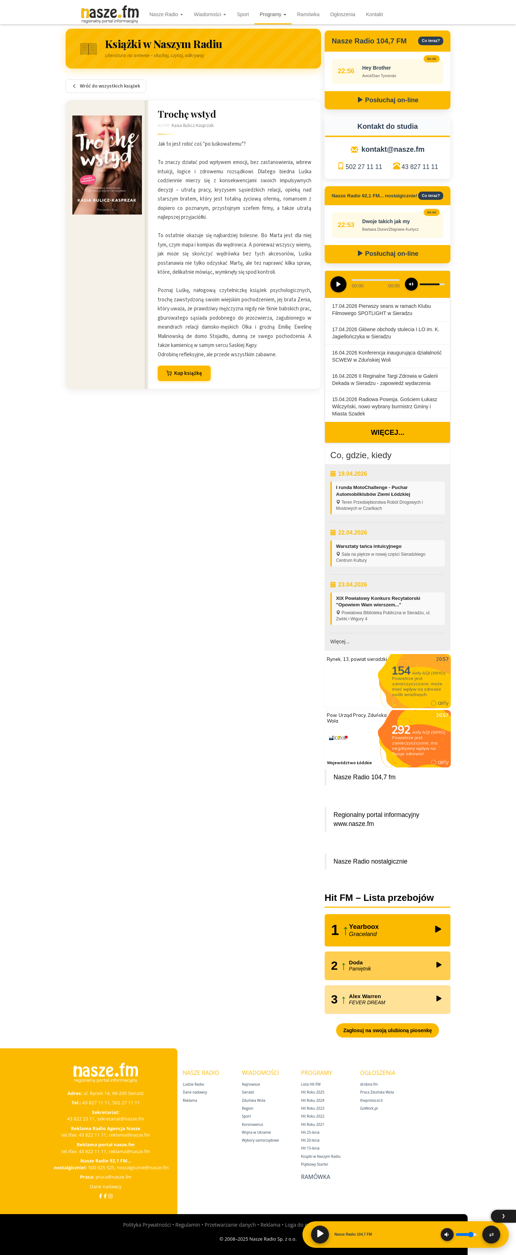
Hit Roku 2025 (312, 1092)
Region (247, 1108)
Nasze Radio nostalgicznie (370, 861)
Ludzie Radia (193, 1084)
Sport (243, 14)
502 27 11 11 (363, 166)
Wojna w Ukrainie (256, 1132)
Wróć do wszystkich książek (106, 86)
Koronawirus (252, 1124)
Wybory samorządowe (260, 1140)
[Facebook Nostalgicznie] (105, 1196)
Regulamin (187, 1224)
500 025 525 (101, 1167)
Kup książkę (184, 373)
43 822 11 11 (92, 1135)
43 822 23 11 (81, 1118)
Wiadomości (210, 14)
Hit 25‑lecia (310, 1132)
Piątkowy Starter (314, 1164)
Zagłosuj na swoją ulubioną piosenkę (387, 1030)
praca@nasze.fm (114, 1177)
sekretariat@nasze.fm (120, 1118)
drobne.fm (369, 1084)
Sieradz (248, 1092)
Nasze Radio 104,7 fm (365, 777)
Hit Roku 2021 (312, 1124)
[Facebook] (100, 1196)
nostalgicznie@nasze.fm (143, 1167)
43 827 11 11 (420, 166)
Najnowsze (251, 1084)
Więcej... (387, 432)
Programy (273, 14)
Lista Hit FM (310, 1084)
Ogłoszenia (342, 14)
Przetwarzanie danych (230, 1224)
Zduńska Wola (254, 1100)
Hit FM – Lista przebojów (379, 897)
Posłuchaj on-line (388, 100)
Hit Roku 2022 (312, 1116)
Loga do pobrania (305, 1224)
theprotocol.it (371, 1100)
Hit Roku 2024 (312, 1100)
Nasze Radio (166, 14)
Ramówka (308, 14)
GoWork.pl (369, 1108)
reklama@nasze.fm (129, 1135)
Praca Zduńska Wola (377, 1092)
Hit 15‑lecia (310, 1148)
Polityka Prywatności (147, 1224)
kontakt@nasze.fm (393, 149)
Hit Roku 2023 (312, 1108)
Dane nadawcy (106, 1186)
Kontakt (374, 14)
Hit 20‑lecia (310, 1140)
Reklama (190, 1100)
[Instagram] (110, 1196)
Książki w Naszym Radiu (320, 1156)
